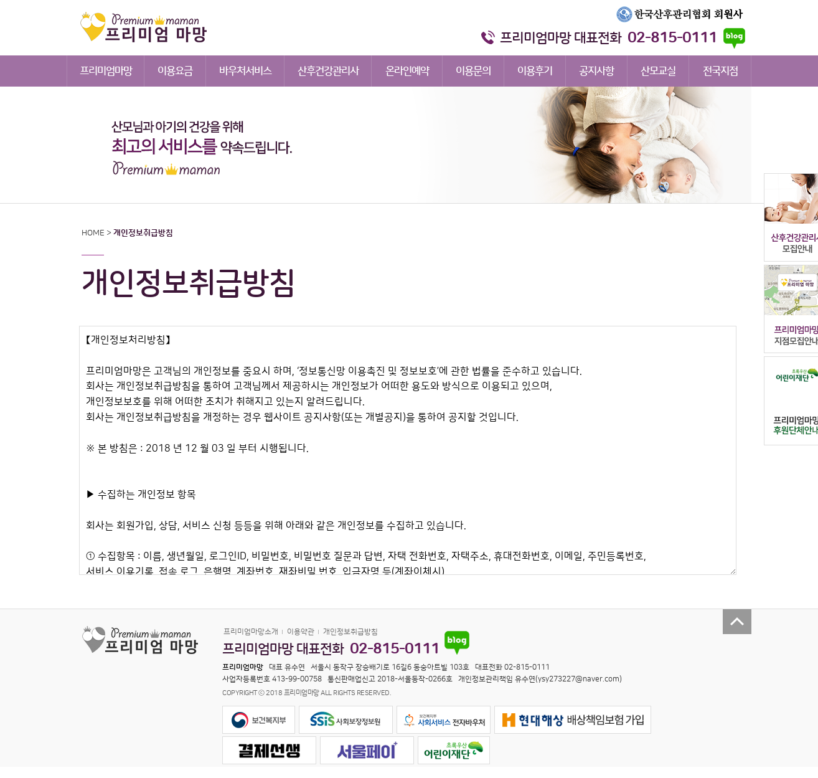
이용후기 (534, 71)
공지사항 (596, 71)
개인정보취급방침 (350, 632)
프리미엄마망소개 (250, 632)
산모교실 (658, 71)
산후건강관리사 (328, 71)
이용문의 (473, 71)
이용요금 (174, 71)
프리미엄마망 (106, 71)
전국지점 (720, 71)
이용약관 (300, 632)
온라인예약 (407, 71)
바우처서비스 (245, 71)
